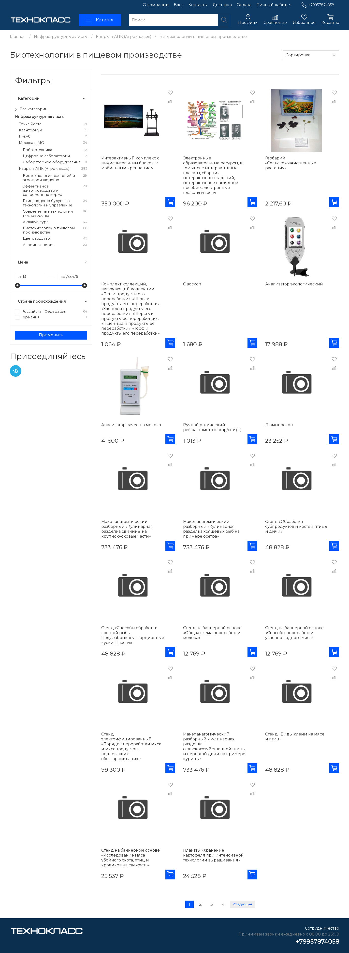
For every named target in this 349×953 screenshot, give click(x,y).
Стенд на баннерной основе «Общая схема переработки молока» (212, 632)
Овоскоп (192, 284)
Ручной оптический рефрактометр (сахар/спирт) (212, 427)
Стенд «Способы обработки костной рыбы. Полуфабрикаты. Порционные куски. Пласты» (132, 635)
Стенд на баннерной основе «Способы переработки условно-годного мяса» (294, 632)
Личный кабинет (274, 4)
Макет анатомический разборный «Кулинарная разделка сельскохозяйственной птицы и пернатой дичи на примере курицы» (214, 746)
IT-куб (24, 136)
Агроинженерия (38, 245)
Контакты (198, 4)
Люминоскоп (279, 424)
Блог (179, 4)
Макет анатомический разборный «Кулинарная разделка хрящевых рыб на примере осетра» (211, 529)
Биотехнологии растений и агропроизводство (49, 178)
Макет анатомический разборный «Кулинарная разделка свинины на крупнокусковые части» (127, 529)
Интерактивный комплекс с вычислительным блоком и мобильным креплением (130, 163)
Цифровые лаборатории (46, 156)
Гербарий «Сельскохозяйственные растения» (290, 163)
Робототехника (37, 150)
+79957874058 (318, 5)
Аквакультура (35, 222)
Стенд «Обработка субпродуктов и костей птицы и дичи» (296, 526)
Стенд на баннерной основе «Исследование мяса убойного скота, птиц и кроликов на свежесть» (130, 857)
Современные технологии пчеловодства (48, 213)
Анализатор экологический (294, 284)
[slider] (17, 285)
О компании (156, 4)
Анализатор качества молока (131, 424)
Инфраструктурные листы (61, 36)
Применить (51, 335)
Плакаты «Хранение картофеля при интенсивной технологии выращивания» (213, 855)
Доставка (222, 4)
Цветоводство (36, 238)
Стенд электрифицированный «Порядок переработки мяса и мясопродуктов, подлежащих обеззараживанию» (131, 746)
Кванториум (30, 130)
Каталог (100, 20)
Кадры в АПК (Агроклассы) (123, 36)
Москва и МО (31, 143)
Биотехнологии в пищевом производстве (49, 230)
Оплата (244, 4)
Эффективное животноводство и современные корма (42, 190)
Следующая (242, 904)
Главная (18, 36)
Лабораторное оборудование (52, 162)
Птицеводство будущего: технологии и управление (47, 203)
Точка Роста (30, 124)
